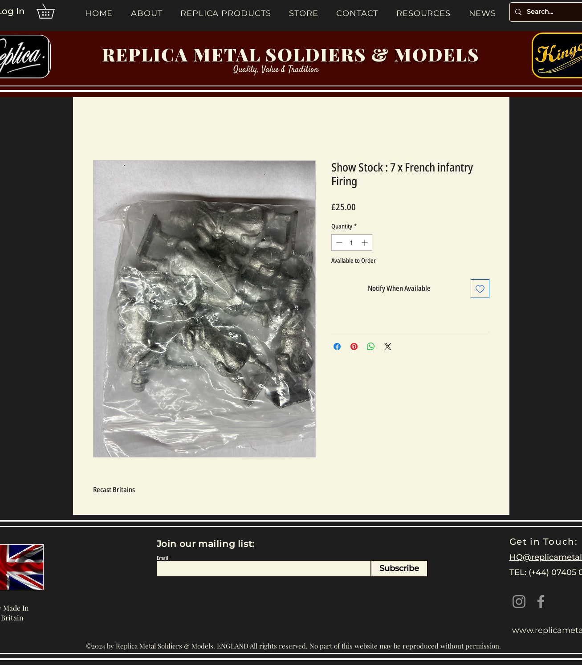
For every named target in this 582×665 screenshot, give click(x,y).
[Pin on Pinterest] (354, 346)
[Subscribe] (399, 568)
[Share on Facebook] (337, 346)
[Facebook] (540, 601)
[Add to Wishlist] (480, 288)
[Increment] (365, 242)
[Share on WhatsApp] (371, 346)
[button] (53, 11)
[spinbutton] (352, 242)
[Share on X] (388, 346)
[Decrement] (338, 242)
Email (162, 558)
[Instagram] (519, 601)
